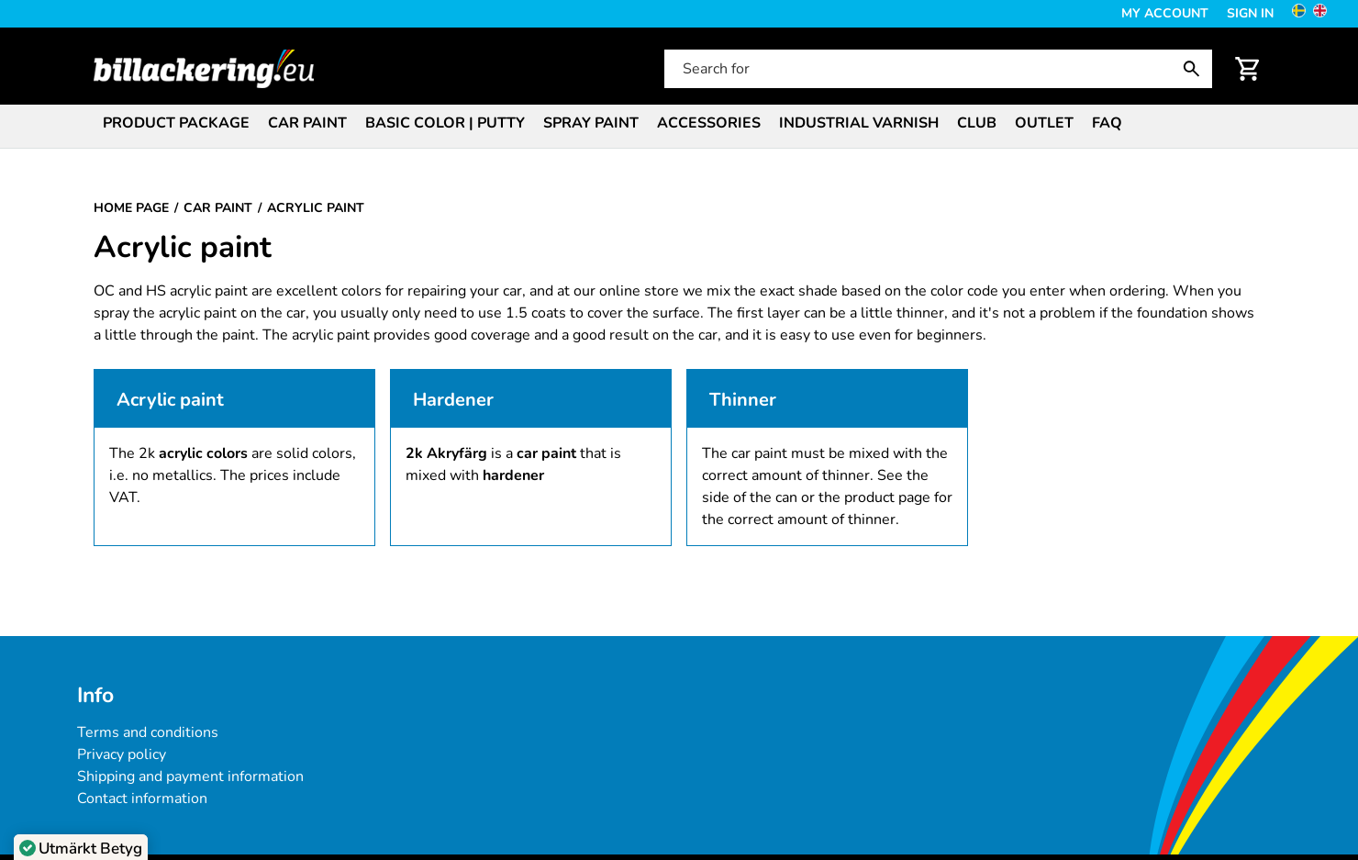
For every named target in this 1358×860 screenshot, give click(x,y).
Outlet (1044, 123)
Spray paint (591, 123)
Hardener (453, 399)
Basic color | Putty (445, 123)
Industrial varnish (859, 123)
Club (976, 123)
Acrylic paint (170, 399)
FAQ (1107, 123)
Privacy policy (121, 754)
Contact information (142, 798)
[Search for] (936, 69)
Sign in (1250, 13)
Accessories (709, 123)
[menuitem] (176, 122)
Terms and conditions (147, 732)
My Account (1164, 13)
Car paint (307, 123)
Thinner (742, 399)
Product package (176, 123)
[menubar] (679, 125)
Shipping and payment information (190, 776)
